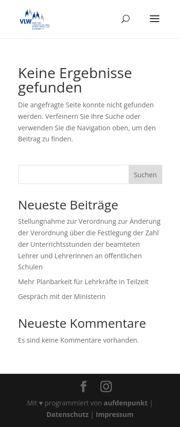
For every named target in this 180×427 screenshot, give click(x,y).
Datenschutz (68, 414)
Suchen (145, 174)
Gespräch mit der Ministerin (62, 296)
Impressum (115, 414)
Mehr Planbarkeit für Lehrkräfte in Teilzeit (83, 281)
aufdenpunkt (125, 402)
